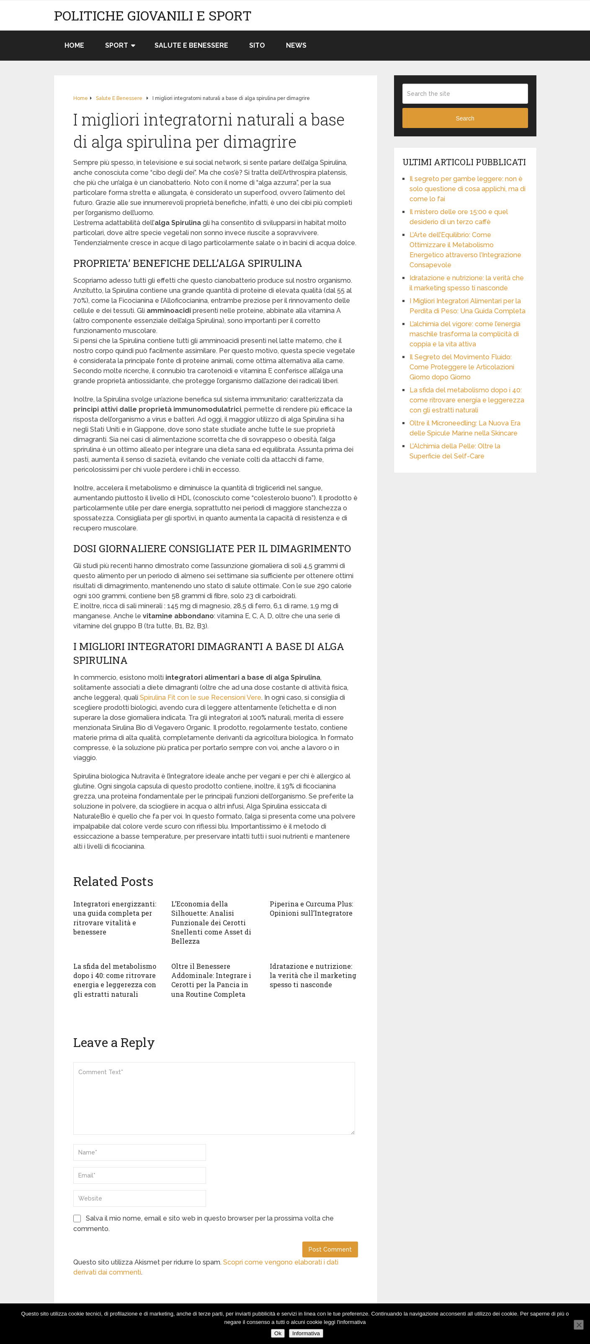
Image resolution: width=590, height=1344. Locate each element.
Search (465, 118)
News (296, 45)
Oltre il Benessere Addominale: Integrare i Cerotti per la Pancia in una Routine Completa (211, 980)
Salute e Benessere (191, 45)
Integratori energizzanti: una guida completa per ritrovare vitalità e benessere (114, 917)
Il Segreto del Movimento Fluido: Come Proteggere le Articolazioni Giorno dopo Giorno (462, 367)
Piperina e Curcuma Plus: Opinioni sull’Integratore (311, 908)
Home (74, 45)
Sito (257, 45)
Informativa (306, 1333)
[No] (579, 1325)
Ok (277, 1333)
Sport (116, 45)
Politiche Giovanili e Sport (153, 15)
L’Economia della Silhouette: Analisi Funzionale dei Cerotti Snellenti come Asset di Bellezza (211, 922)
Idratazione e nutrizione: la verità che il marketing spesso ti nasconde (313, 975)
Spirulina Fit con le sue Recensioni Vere (200, 697)
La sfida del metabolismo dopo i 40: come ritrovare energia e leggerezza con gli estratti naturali (114, 980)
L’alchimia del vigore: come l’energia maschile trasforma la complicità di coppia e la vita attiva (465, 334)
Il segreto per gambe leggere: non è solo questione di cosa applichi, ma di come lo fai (468, 189)
